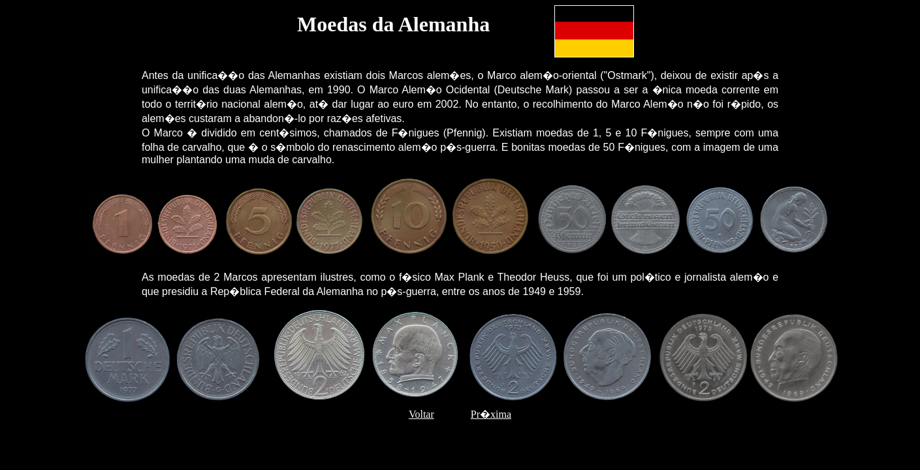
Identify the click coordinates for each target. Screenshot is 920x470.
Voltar (421, 414)
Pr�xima (491, 414)
